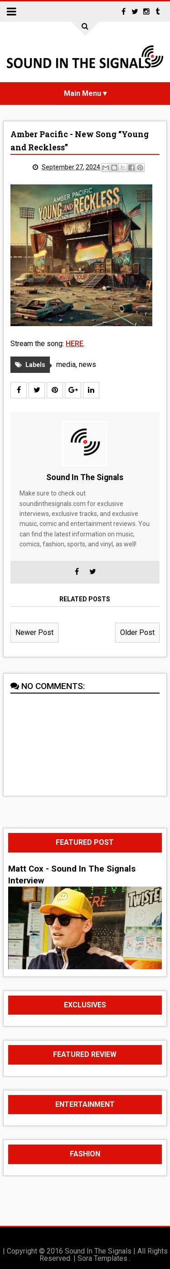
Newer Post (34, 632)
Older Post (137, 632)
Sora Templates (102, 1258)
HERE (74, 343)
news (87, 364)
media (66, 364)
